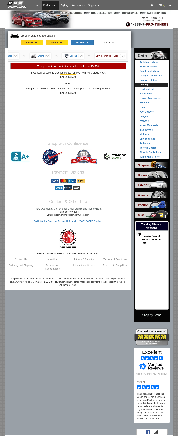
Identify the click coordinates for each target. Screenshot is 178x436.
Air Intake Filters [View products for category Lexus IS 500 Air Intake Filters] (149, 62)
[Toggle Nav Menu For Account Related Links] (153, 5)
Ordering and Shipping (21, 265)
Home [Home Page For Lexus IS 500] (36, 5)
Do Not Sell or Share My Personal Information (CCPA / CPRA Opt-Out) (68, 221)
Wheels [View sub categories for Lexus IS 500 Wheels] (143, 195)
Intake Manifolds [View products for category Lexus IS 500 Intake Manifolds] (149, 125)
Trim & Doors (107, 42)
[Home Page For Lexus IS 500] (17, 4)
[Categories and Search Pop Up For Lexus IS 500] (170, 5)
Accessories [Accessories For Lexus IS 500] (78, 5)
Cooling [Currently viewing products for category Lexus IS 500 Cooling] (144, 84)
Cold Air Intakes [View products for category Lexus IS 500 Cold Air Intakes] (148, 80)
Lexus (31, 42)
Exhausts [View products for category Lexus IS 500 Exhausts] (144, 102)
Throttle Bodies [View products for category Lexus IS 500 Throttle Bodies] (148, 147)
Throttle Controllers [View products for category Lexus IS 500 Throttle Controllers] (150, 152)
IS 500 (56, 42)
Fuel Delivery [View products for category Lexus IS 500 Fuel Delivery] (147, 111)
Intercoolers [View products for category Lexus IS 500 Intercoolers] (146, 129)
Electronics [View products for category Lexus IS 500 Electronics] (146, 93)
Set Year (82, 42)
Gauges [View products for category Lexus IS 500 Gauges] (144, 116)
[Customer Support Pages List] (93, 5)
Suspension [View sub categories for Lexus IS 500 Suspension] (146, 165)
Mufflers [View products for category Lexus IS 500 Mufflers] (144, 134)
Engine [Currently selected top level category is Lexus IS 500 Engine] (142, 55)
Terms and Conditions (115, 259)
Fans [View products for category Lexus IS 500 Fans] (142, 107)
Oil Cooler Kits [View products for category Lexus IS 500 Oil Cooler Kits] (147, 138)
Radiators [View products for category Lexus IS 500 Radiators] (145, 143)
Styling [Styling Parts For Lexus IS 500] (64, 5)
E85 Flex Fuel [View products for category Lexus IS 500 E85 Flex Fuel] (147, 89)
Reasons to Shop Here (115, 265)
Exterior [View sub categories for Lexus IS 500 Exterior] (143, 185)
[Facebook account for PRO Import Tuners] (148, 431)
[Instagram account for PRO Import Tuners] (156, 431)
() (162, 5)
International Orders (84, 265)
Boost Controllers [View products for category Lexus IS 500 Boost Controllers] (149, 71)
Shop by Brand (151, 315)
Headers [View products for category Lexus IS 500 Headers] (144, 120)
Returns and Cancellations (52, 267)
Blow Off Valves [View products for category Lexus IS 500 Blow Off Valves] (148, 66)
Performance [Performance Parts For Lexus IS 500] (50, 5)
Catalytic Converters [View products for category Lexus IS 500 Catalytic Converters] (151, 75)
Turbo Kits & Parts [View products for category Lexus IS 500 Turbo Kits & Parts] (150, 156)
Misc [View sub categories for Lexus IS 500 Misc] (141, 215)
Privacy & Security (84, 259)
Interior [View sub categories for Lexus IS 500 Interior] (143, 205)
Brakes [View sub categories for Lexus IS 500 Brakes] (142, 175)
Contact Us (21, 259)
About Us (52, 259)
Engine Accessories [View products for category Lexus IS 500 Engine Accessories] (150, 98)
